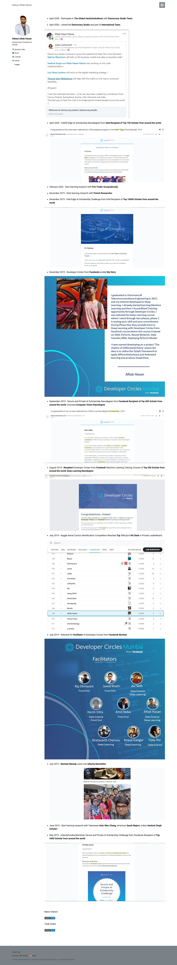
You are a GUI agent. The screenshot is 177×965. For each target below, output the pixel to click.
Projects (62, 5)
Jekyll (42, 959)
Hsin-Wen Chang (108, 825)
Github (15, 61)
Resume (119, 5)
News (73, 5)
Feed (33, 956)
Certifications (47, 5)
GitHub (24, 956)
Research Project (102, 5)
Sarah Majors (134, 825)
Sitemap (16, 952)
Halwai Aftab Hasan (22, 5)
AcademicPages (50, 959)
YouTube (85, 5)
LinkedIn (16, 57)
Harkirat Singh (155, 825)
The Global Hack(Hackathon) (89, 18)
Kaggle (17, 65)
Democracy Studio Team (121, 18)
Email (15, 53)
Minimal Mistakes (69, 959)
